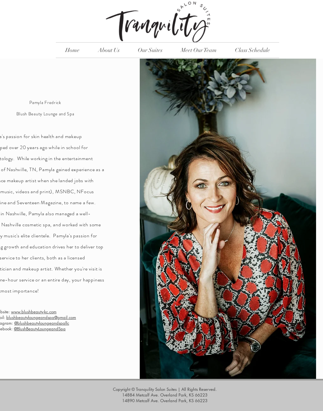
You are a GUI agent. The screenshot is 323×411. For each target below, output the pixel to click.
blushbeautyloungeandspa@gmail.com (41, 317)
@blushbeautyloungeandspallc (41, 323)
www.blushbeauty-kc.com (33, 312)
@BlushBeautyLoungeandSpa (40, 329)
